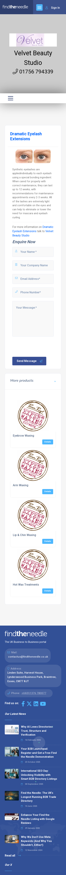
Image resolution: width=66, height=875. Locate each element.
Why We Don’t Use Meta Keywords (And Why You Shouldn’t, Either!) (36, 841)
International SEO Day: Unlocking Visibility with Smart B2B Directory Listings (39, 774)
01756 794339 (33, 71)
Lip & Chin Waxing (24, 535)
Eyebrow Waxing (23, 435)
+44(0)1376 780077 (33, 693)
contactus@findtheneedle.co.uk (28, 656)
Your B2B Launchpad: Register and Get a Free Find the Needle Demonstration (39, 752)
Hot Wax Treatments (26, 584)
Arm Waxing (20, 485)
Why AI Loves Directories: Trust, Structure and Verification (37, 730)
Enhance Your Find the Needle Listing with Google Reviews (38, 819)
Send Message (30, 361)
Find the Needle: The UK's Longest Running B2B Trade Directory (38, 796)
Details (47, 442)
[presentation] (38, 346)
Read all (13, 855)
